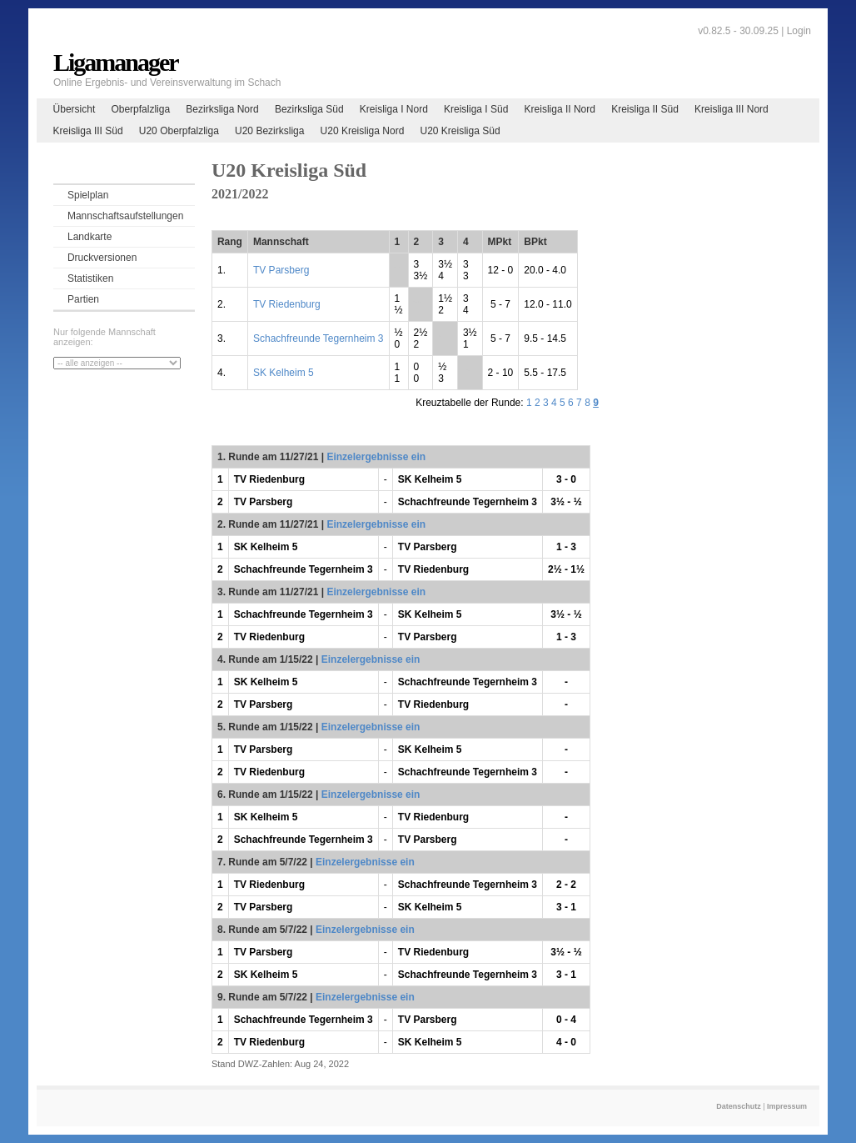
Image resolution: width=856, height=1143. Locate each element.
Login (799, 31)
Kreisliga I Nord (394, 109)
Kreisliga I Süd (476, 109)
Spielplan (87, 195)
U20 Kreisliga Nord (363, 131)
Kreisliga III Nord (731, 109)
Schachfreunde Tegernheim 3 (318, 338)
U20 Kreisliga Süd (460, 131)
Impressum (787, 1106)
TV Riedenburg (287, 304)
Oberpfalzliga (140, 109)
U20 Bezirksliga (269, 131)
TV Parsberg (281, 270)
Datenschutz (738, 1106)
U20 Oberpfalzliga (179, 131)
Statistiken (90, 278)
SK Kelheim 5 (283, 372)
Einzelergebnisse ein (376, 457)
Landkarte (89, 237)
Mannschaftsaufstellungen (125, 216)
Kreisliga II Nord (560, 109)
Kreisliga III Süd (88, 131)
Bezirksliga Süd (309, 109)
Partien (83, 299)
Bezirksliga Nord (222, 109)
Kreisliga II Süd (645, 109)
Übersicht (74, 109)
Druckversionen (102, 257)
